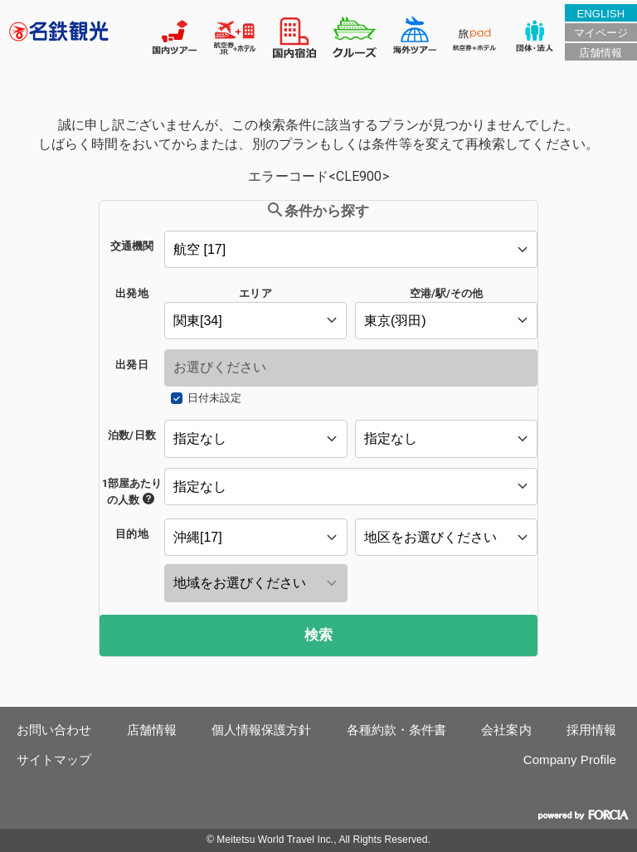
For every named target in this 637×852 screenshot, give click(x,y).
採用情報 (591, 730)
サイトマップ (54, 759)
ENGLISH (600, 13)
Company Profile (569, 759)
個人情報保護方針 (262, 730)
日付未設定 (214, 398)
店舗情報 (600, 52)
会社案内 (506, 730)
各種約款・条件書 (397, 730)
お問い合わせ (54, 730)
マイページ (601, 33)
